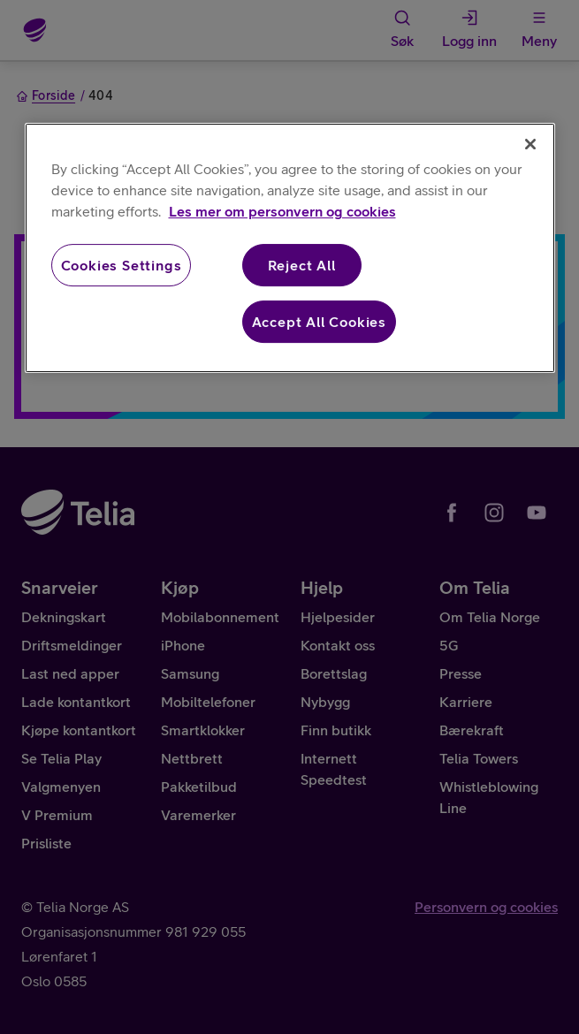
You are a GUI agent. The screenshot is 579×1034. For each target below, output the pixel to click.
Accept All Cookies (319, 322)
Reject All (302, 265)
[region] (290, 248)
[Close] (530, 144)
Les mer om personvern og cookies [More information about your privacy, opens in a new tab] (282, 211)
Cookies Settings (121, 265)
